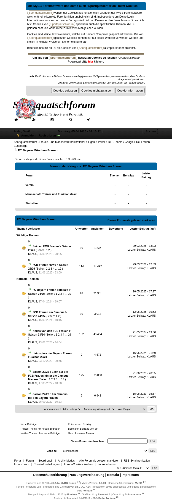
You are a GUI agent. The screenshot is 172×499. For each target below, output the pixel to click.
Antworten (81, 228)
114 (81, 266)
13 (62, 379)
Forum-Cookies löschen (78, 464)
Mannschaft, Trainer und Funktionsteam (51, 194)
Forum (41, 119)
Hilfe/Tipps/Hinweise (133, 119)
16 (69, 334)
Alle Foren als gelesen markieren (99, 460)
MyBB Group (68, 483)
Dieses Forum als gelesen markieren (131, 220)
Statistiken (32, 203)
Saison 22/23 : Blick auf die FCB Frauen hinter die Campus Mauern (48, 375)
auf (152, 228)
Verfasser (34, 228)
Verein (29, 185)
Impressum (130, 475)
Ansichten (97, 228)
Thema (20, 228)
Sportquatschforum (25, 142)
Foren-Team (21, 464)
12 (59, 268)
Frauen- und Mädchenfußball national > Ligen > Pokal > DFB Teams (80, 142)
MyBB (138, 483)
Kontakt (113, 475)
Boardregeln (45, 460)
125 (81, 375)
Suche (78, 119)
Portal (23, 119)
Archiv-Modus (66, 460)
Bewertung (116, 228)
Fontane (88, 490)
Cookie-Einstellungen (46, 464)
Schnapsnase (133, 494)
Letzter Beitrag (139, 228)
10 (81, 248)
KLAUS (32, 254)
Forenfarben (25, 124)
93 (81, 293)
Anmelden (28, 135)
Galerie (60, 119)
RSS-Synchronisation (137, 460)
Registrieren (47, 135)
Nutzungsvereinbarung (87, 475)
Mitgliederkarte (101, 119)
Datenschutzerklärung (50, 475)
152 (81, 334)
